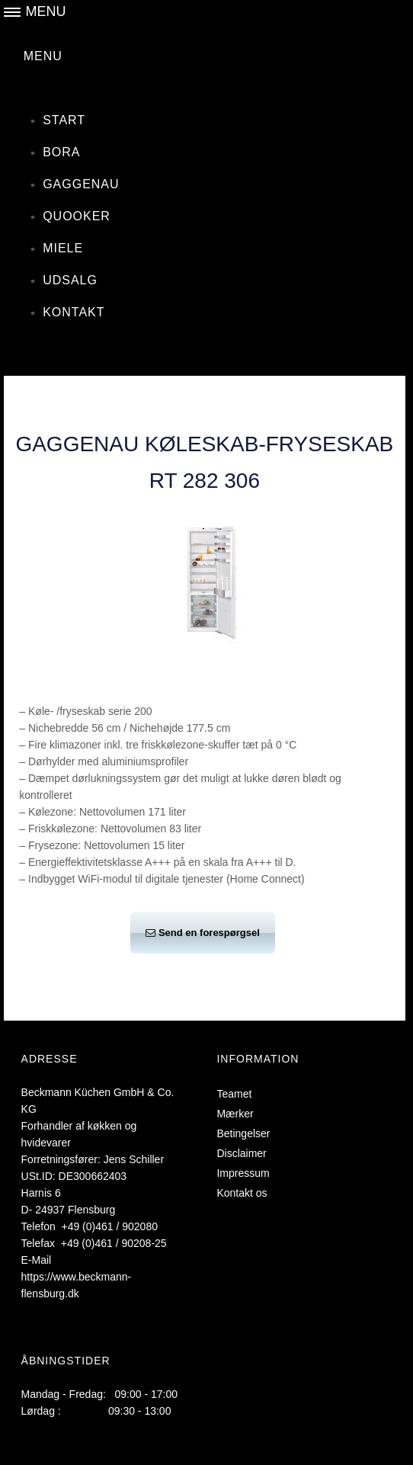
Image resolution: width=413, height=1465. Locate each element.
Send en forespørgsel (203, 932)
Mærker (234, 1114)
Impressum (242, 1173)
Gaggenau (81, 184)
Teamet (233, 1094)
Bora (61, 152)
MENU (43, 56)
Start (64, 120)
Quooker (76, 216)
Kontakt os (241, 1193)
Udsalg (70, 280)
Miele (63, 248)
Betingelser (243, 1133)
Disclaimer (241, 1153)
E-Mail (36, 1260)
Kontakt (73, 312)
